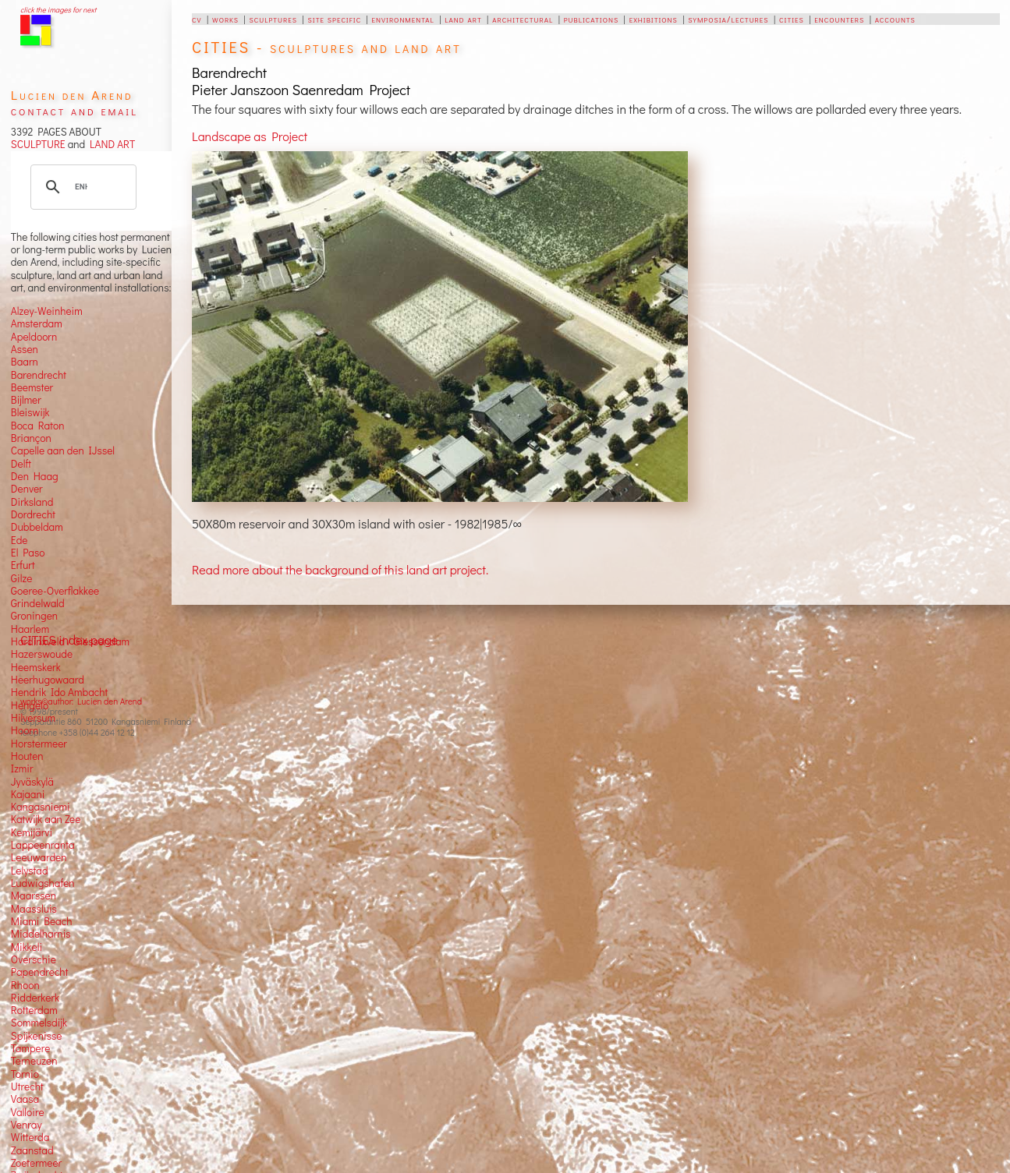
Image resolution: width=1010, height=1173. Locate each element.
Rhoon (25, 985)
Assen (24, 349)
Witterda (30, 1137)
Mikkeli (26, 947)
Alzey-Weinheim (47, 311)
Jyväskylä (32, 782)
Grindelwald (38, 603)
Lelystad (29, 871)
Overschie (33, 959)
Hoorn (24, 730)
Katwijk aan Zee (46, 819)
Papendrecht (40, 972)
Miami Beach (42, 921)
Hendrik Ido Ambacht (59, 692)
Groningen (34, 616)
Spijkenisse (36, 1036)
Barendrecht (38, 375)
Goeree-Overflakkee (55, 591)
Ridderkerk (35, 998)
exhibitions (653, 18)
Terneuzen (34, 1061)
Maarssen (33, 896)
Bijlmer (26, 400)
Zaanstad (32, 1150)
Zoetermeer (36, 1163)
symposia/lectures (728, 18)
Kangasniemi (40, 807)
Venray (26, 1125)
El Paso (28, 553)
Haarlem (30, 629)
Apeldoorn (34, 337)
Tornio (25, 1074)
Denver (27, 489)
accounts (895, 18)
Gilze (22, 578)
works (225, 18)
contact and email (74, 110)
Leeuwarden (39, 857)
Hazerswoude (42, 654)
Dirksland (32, 502)
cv (196, 18)
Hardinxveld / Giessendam (70, 641)
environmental (403, 18)
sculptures (273, 18)
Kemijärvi (31, 832)
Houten (27, 756)
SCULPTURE (38, 144)
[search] (81, 187)
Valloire (27, 1112)
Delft (21, 464)
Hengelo (29, 705)
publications (591, 18)
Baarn (24, 362)
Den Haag (34, 476)
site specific (335, 18)
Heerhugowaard (47, 680)
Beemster (32, 387)
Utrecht (27, 1086)
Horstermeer (39, 744)
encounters (839, 18)
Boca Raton (38, 426)
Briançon (31, 438)
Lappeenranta (43, 845)
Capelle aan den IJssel (63, 450)
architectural (522, 18)
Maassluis (34, 909)
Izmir (22, 768)
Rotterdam (34, 1010)
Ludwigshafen (43, 883)
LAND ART (110, 144)
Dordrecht (33, 514)
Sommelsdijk (39, 1023)
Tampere (31, 1048)
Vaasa (25, 1099)
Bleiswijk (30, 412)
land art (463, 18)
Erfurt (23, 565)
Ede (19, 540)
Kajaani (28, 794)
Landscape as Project (249, 136)
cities (791, 18)
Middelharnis (41, 934)
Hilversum (33, 718)
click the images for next (58, 10)
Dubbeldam (37, 527)
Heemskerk (36, 667)
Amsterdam (36, 323)
